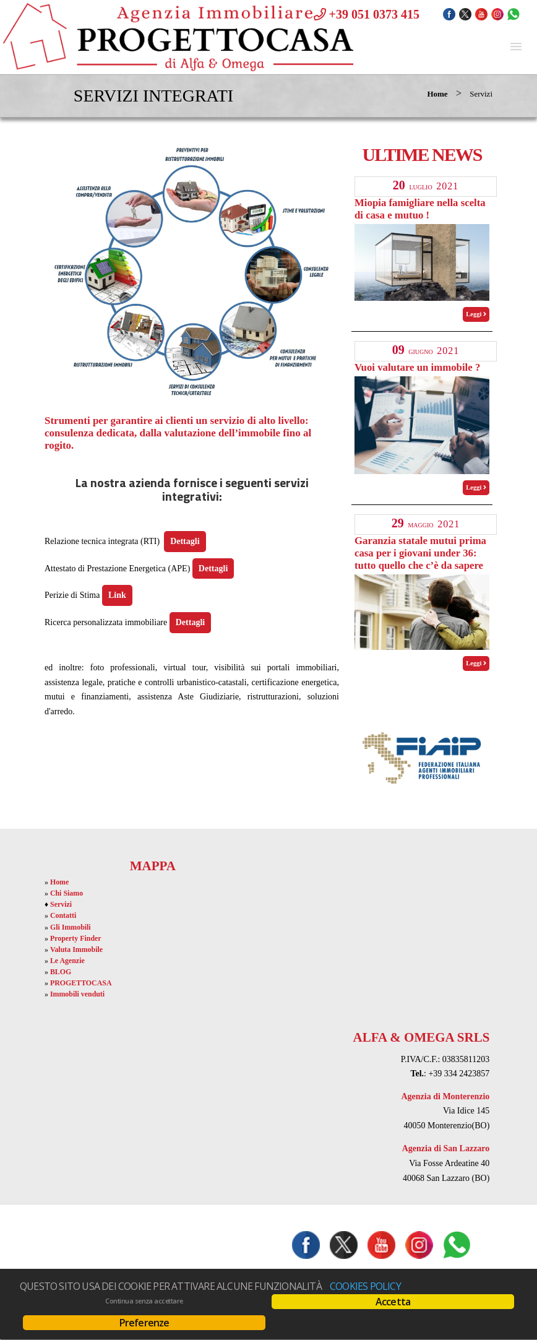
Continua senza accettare (144, 1301)
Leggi (476, 314)
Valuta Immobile (76, 949)
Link (117, 595)
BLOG (60, 971)
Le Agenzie (67, 960)
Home (437, 93)
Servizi (61, 904)
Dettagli (184, 541)
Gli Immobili (70, 927)
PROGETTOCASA (81, 983)
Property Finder (75, 938)
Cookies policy (365, 1286)
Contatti (63, 915)
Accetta (393, 1301)
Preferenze (144, 1322)
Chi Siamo (66, 893)
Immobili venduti (77, 994)
